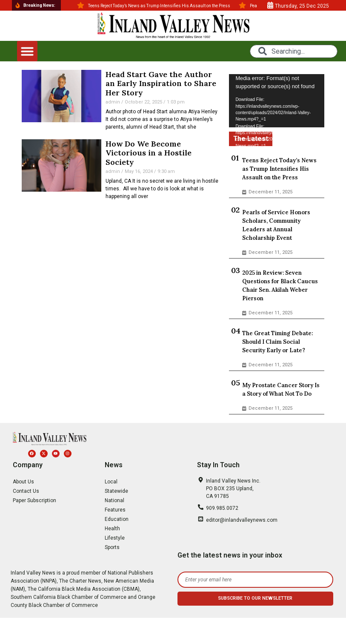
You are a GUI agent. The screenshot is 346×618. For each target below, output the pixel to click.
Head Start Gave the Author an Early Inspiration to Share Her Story (161, 83)
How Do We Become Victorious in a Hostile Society (149, 153)
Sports (112, 547)
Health (112, 529)
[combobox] (293, 51)
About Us (23, 482)
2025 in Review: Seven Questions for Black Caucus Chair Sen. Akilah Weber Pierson (280, 285)
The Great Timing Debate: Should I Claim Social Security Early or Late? (277, 342)
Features (115, 510)
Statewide (116, 491)
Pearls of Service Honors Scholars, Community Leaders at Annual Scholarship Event (276, 225)
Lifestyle (115, 538)
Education (117, 519)
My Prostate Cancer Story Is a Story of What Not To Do (281, 389)
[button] (27, 51)
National (114, 500)
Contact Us (26, 491)
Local (111, 482)
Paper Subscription (34, 500)
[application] (276, 101)
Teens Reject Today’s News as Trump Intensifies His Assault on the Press (279, 169)
